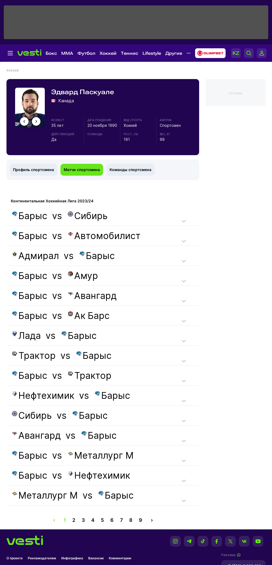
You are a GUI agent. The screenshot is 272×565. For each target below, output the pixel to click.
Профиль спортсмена (33, 169)
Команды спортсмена (130, 169)
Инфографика (72, 558)
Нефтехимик (43, 395)
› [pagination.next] (152, 520)
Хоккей (108, 53)
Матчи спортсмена (82, 169)
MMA (67, 53)
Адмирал (35, 255)
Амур (83, 275)
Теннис (129, 53)
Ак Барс (89, 315)
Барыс (29, 215)
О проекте (14, 558)
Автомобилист (104, 235)
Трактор (34, 355)
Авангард (92, 295)
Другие (173, 53)
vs (59, 215)
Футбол (86, 53)
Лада (26, 335)
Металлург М (101, 455)
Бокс (51, 53)
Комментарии (120, 558)
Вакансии (96, 558)
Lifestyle (151, 53)
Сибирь (88, 215)
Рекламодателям (42, 558)
